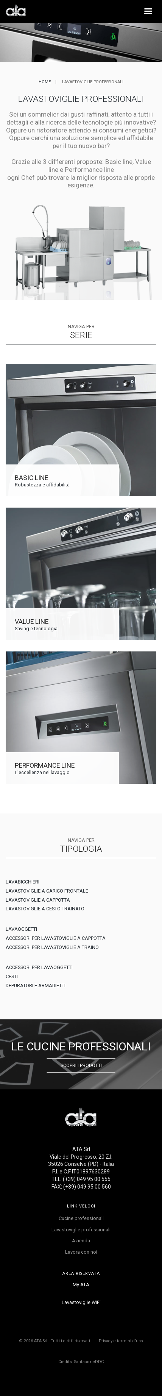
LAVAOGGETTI (21, 929)
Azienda (81, 1240)
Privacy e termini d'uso (121, 1340)
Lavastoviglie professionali (81, 1229)
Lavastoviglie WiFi (81, 1302)
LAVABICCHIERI (22, 882)
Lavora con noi (81, 1252)
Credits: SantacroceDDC (81, 1361)
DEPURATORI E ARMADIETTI (35, 985)
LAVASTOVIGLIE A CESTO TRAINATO (45, 908)
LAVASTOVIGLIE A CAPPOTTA (38, 900)
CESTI (12, 976)
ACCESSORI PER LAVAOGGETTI (39, 967)
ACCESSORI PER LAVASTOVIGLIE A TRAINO (52, 947)
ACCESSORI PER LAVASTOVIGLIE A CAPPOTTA (56, 938)
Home (45, 81)
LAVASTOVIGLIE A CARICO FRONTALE (47, 891)
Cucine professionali (81, 1218)
